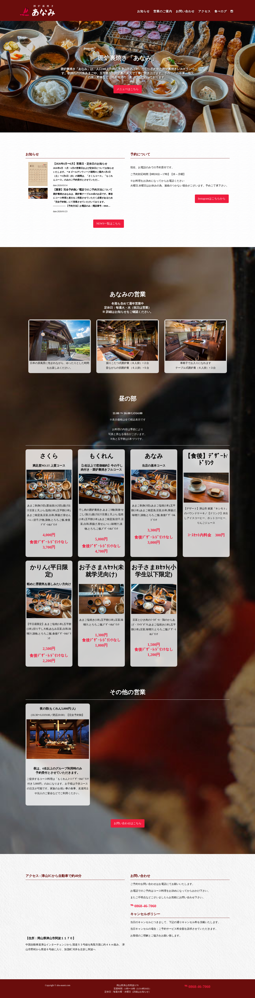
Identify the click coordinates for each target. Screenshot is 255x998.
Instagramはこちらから (212, 198)
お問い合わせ (185, 11)
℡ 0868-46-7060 (143, 906)
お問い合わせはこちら (127, 823)
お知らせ (143, 11)
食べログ (220, 11)
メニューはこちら (128, 89)
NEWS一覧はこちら (108, 223)
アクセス (204, 11)
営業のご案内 (162, 11)
